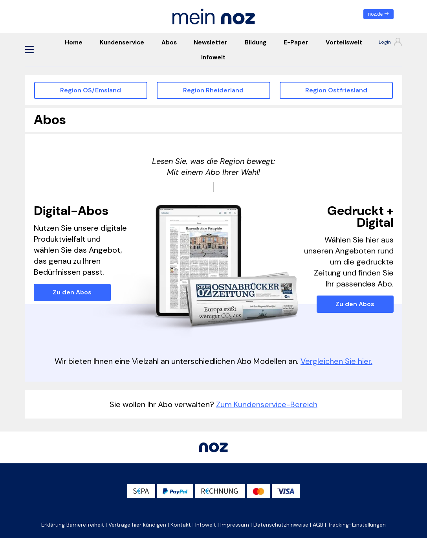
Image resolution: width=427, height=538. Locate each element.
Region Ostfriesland (336, 90)
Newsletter (210, 42)
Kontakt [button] (180, 524)
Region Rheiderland (213, 90)
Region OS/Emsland (90, 90)
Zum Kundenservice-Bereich (266, 404)
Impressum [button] (234, 524)
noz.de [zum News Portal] (378, 14)
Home (73, 42)
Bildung (255, 42)
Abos (169, 42)
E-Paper (296, 42)
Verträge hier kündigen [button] (137, 524)
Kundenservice (122, 42)
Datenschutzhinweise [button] (280, 524)
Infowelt (213, 57)
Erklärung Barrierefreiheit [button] (72, 524)
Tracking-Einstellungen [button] (357, 524)
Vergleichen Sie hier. (336, 361)
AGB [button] (318, 524)
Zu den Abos (72, 292)
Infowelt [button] (205, 524)
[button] (29, 49)
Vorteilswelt (344, 42)
